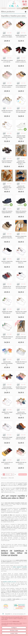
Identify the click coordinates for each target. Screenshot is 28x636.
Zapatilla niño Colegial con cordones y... (7, 438)
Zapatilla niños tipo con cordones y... (21, 463)
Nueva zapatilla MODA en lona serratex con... (21, 86)
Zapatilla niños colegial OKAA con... (21, 262)
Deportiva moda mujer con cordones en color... (21, 337)
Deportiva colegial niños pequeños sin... (21, 237)
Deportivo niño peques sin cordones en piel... (21, 287)
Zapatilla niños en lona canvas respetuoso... (21, 387)
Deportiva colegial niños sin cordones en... (7, 262)
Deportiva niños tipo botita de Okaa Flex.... (21, 438)
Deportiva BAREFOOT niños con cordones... (7, 161)
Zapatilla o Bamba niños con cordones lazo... (21, 36)
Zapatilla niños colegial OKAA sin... (7, 413)
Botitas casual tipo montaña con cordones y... (7, 388)
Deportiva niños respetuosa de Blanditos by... (7, 363)
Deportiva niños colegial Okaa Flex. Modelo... (21, 312)
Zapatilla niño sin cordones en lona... (7, 287)
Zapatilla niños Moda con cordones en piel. (7, 337)
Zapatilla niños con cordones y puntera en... (21, 61)
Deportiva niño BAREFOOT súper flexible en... (21, 162)
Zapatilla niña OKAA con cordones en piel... (21, 362)
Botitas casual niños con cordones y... (7, 463)
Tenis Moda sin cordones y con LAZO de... (7, 61)
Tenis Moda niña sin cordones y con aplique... (7, 36)
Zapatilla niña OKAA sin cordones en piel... (6, 111)
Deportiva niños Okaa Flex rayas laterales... (21, 111)
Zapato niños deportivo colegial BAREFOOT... (7, 212)
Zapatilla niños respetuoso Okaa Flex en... (7, 137)
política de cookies (16, 621)
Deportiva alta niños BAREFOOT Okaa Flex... (7, 237)
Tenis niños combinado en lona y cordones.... (7, 86)
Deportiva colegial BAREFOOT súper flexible (21, 137)
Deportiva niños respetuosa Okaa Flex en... (21, 414)
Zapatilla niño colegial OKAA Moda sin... (7, 312)
